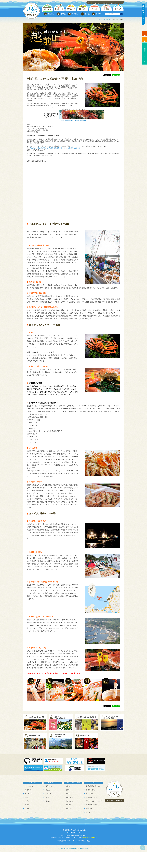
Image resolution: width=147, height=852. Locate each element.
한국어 (121, 2)
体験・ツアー (29, 797)
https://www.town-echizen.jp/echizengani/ (73, 120)
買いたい (48, 801)
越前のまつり (70, 808)
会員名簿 (89, 808)
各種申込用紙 (90, 790)
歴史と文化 (69, 801)
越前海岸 (68, 805)
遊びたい (48, 790)
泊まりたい (48, 793)
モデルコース (29, 786)
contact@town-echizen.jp (89, 837)
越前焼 (68, 793)
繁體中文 (113, 2)
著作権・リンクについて (94, 801)
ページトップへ (142, 847)
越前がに (68, 786)
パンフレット (90, 793)
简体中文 (105, 2)
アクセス (28, 808)
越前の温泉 (69, 797)
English (97, 2)
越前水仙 (68, 790)
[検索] (112, 14)
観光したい (48, 786)
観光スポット (29, 790)
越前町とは (107, 19)
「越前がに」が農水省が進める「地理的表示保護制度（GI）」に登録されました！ (54, 148)
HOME (100, 19)
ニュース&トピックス (32, 812)
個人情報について (91, 797)
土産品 (27, 805)
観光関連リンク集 (91, 805)
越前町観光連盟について (94, 786)
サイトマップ (90, 812)
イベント (28, 801)
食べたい (48, 797)
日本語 (90, 2)
